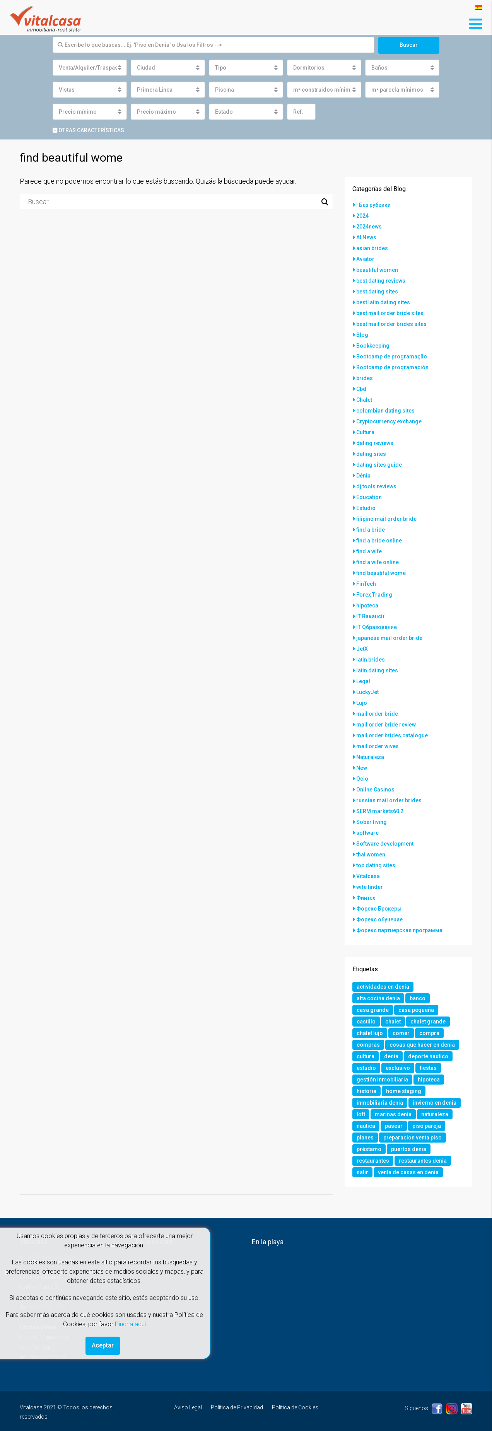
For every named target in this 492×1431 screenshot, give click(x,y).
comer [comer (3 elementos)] (401, 1033)
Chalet (364, 400)
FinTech (366, 584)
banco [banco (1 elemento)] (417, 998)
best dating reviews (380, 281)
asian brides (372, 248)
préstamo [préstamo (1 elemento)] (369, 1149)
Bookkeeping (373, 346)
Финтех (365, 898)
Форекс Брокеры (378, 909)
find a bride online (379, 540)
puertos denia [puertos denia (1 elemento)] (408, 1149)
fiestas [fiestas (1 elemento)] (428, 1068)
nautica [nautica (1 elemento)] (366, 1126)
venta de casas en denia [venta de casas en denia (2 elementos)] (408, 1172)
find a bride (370, 530)
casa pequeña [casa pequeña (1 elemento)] (416, 1010)
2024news (369, 226)
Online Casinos (375, 789)
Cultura (365, 432)
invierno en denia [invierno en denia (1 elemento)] (434, 1103)
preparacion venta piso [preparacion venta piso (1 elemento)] (412, 1137)
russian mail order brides (389, 800)
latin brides (370, 660)
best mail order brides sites (391, 324)
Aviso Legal (188, 1407)
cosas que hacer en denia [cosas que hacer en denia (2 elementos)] (422, 1045)
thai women (370, 854)
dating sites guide (379, 465)
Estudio (366, 508)
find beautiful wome (381, 573)
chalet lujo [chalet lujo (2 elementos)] (370, 1033)
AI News (366, 237)
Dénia (363, 475)
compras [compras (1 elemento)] (368, 1045)
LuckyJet (367, 692)
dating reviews (374, 443)
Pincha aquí (130, 1324)
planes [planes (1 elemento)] (365, 1137)
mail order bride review (386, 724)
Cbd (361, 389)
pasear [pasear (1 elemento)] (394, 1126)
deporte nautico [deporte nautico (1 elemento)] (428, 1056)
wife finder (369, 887)
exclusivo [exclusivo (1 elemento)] (398, 1068)
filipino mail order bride (386, 519)
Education (369, 497)
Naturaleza (370, 757)
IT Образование (376, 627)
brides (364, 378)
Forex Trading (374, 595)
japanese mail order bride (389, 638)
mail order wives (377, 746)
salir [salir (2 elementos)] (362, 1172)
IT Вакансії (370, 616)
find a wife (369, 551)
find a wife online (377, 562)
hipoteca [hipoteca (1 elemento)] (429, 1079)
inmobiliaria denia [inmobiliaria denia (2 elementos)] (380, 1103)
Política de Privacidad (237, 1407)
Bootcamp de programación (392, 367)
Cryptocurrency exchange (389, 421)
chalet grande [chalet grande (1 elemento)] (428, 1021)
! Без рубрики (373, 205)
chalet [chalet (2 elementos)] (393, 1021)
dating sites (371, 454)
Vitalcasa (368, 876)
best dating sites (377, 291)
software (367, 833)
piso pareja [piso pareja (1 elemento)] (426, 1126)
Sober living (371, 822)
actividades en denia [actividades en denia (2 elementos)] (383, 987)
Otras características (88, 130)
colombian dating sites (385, 411)
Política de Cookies (295, 1407)
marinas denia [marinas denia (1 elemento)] (393, 1114)
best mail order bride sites (390, 313)
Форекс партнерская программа (399, 930)
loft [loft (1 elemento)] (361, 1114)
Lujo (361, 703)
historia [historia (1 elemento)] (366, 1091)
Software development (384, 844)
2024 (362, 216)
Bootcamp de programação (391, 356)
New (361, 768)
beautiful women (377, 270)
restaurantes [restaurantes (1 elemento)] (373, 1161)
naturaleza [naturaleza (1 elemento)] (434, 1114)
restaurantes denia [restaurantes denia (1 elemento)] (423, 1161)
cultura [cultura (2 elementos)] (365, 1056)
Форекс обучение (379, 919)
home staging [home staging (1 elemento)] (403, 1091)
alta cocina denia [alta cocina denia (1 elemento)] (378, 998)
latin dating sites (377, 670)
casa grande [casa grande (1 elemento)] (373, 1010)
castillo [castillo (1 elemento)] (366, 1021)
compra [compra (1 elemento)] (429, 1033)
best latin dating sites (383, 302)
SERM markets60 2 (379, 811)
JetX (362, 649)
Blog (362, 335)
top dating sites (375, 865)
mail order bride (377, 714)
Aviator (365, 259)
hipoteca (367, 605)
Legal (363, 681)
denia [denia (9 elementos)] (391, 1056)
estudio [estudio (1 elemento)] (366, 1068)
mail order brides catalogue (392, 735)
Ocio (362, 779)
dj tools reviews (376, 486)
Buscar (409, 45)
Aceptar (103, 1345)
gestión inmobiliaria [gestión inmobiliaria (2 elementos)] (382, 1079)
